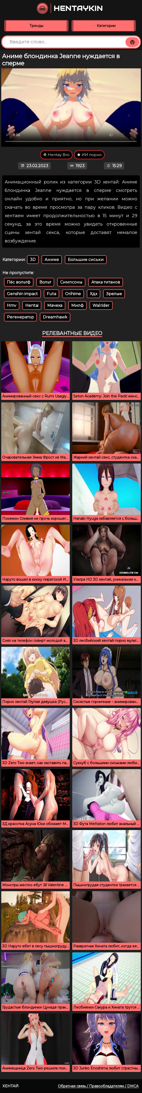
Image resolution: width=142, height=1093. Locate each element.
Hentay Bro (56, 154)
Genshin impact (22, 293)
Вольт (45, 282)
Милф (77, 305)
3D (33, 259)
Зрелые (114, 293)
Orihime (73, 293)
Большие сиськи (86, 259)
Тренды (36, 26)
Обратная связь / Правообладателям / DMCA (98, 1086)
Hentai (31, 305)
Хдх (93, 293)
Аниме (52, 259)
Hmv (11, 305)
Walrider (101, 305)
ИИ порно (89, 154)
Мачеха (54, 305)
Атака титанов (105, 282)
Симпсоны (71, 282)
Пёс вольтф (18, 282)
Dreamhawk (55, 317)
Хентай (10, 1086)
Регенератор (20, 317)
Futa (51, 293)
